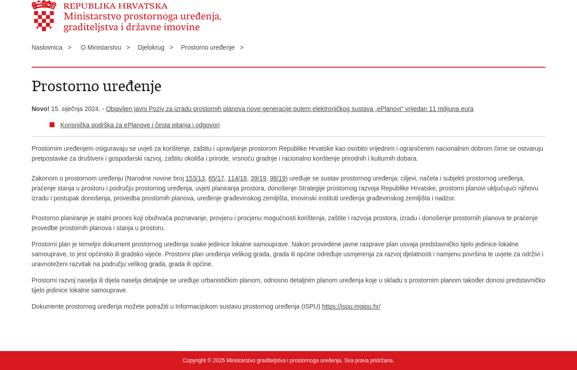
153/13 (195, 178)
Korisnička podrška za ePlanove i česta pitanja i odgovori (140, 125)
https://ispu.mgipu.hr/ (351, 306)
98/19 (278, 178)
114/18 (237, 178)
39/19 (258, 178)
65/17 (216, 178)
